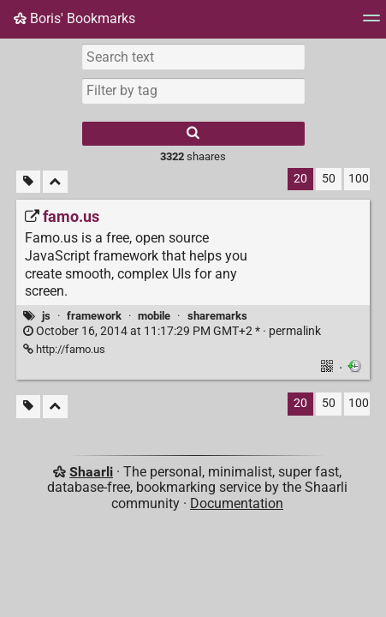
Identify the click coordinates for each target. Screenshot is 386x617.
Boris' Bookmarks (74, 18)
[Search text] (193, 56)
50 (329, 178)
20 (300, 178)
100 (358, 178)
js (46, 315)
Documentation (236, 503)
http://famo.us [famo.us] (64, 349)
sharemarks (217, 315)
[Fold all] (55, 182)
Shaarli (91, 472)
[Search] (193, 134)
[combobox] (193, 91)
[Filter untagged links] (28, 182)
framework (94, 315)
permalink (172, 331)
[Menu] (371, 23)
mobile (154, 315)
